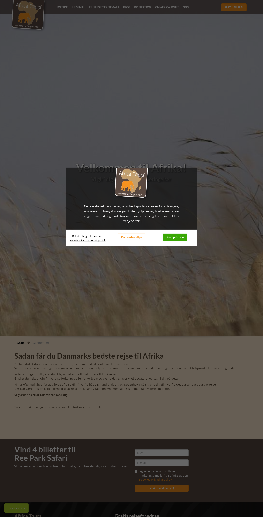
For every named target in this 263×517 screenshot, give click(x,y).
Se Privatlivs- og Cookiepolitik (88, 240)
